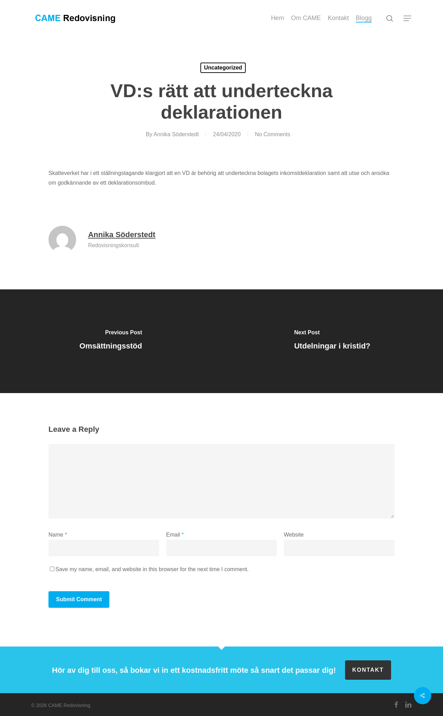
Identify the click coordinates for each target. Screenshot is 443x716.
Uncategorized (223, 68)
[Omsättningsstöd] (111, 341)
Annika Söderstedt (176, 134)
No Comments (272, 134)
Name (57, 535)
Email (175, 535)
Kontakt (368, 670)
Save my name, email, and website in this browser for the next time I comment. (151, 569)
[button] (408, 18)
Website (294, 535)
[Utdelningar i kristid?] (332, 341)
